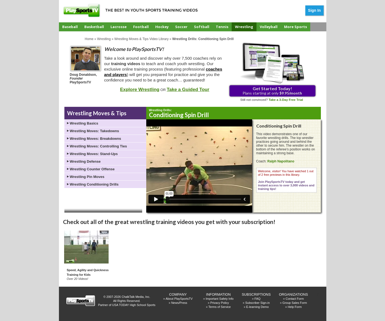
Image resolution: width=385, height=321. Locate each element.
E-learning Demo (257, 306)
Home (89, 39)
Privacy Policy (219, 302)
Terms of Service (219, 306)
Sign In (314, 10)
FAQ (258, 298)
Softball (201, 26)
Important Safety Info (220, 298)
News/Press (179, 302)
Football (141, 26)
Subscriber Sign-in (257, 302)
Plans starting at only (272, 90)
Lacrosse (119, 26)
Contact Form (295, 298)
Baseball (70, 26)
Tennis (222, 26)
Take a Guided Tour (188, 89)
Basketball (94, 26)
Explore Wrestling (139, 89)
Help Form (295, 306)
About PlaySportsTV (179, 298)
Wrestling (244, 26)
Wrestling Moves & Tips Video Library (141, 39)
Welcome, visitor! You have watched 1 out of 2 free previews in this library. (286, 179)
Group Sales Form (294, 302)
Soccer (181, 26)
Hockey (162, 26)
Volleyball (268, 26)
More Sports (295, 26)
